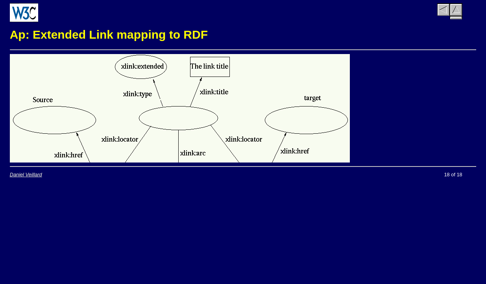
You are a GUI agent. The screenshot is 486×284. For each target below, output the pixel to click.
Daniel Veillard (26, 175)
